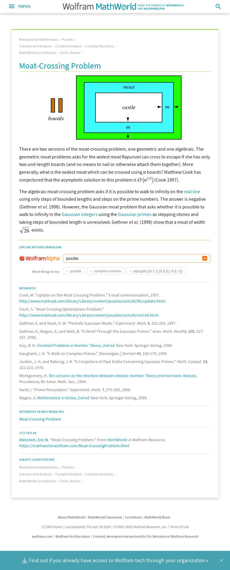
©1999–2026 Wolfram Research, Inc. (140, 526)
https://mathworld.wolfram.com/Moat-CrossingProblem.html (74, 445)
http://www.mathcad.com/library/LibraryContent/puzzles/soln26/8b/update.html (92, 301)
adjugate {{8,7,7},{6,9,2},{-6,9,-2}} (158, 271)
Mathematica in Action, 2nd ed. (63, 397)
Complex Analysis (68, 46)
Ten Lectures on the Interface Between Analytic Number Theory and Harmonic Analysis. (123, 375)
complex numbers (107, 271)
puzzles (75, 271)
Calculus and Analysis (35, 46)
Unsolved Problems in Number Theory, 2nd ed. (76, 345)
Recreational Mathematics (38, 39)
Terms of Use (179, 526)
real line (192, 191)
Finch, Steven (70, 52)
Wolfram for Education (72, 536)
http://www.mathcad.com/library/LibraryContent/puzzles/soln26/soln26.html (88, 315)
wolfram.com (42, 536)
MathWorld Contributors (37, 52)
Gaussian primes (135, 214)
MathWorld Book (157, 517)
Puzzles (67, 39)
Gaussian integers (80, 214)
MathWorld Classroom (105, 517)
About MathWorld (71, 517)
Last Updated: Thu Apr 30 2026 (88, 526)
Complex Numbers (99, 46)
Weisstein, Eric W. (34, 439)
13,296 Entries (51, 526)
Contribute (133, 517)
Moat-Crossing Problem (40, 419)
